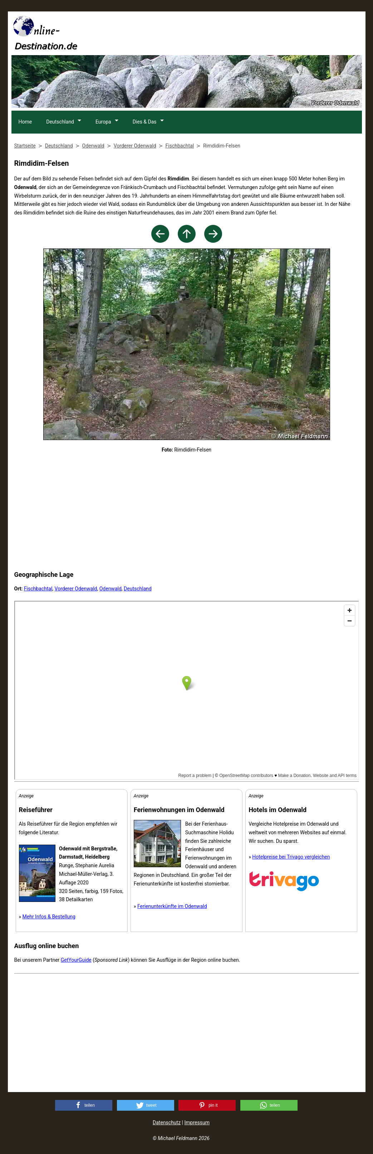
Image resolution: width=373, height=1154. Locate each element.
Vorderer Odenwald (76, 589)
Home (25, 122)
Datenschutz (167, 1122)
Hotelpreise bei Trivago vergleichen (291, 857)
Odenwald (110, 589)
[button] (83, 1105)
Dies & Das (146, 122)
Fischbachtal (38, 589)
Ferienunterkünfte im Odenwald (172, 906)
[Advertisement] (232, 32)
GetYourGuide (76, 960)
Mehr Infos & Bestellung (49, 916)
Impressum (196, 1122)
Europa (104, 122)
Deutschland (60, 122)
